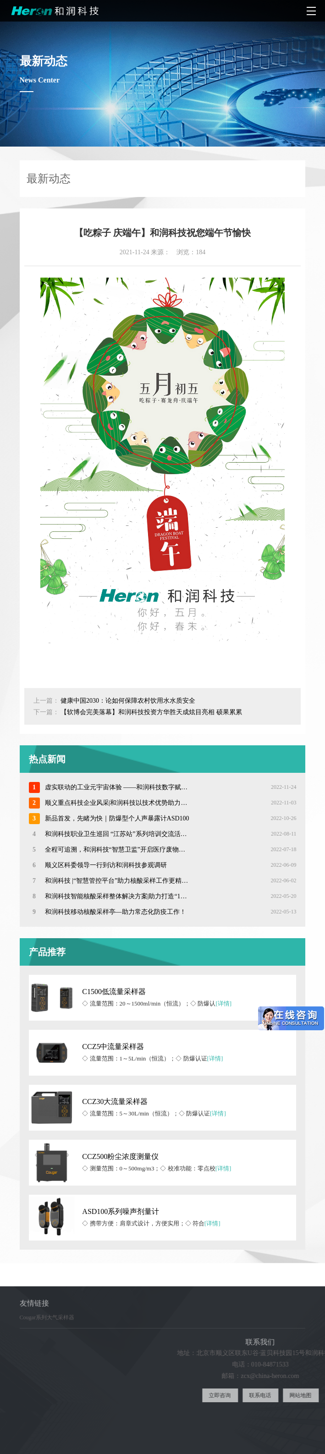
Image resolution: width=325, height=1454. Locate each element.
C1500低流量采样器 (114, 991)
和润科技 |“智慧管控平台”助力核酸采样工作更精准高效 (117, 880)
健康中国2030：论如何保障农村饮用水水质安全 (128, 700)
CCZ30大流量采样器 (115, 1101)
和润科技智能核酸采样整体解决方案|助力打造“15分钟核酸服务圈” (117, 896)
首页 (236, 178)
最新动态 (304, 178)
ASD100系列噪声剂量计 (120, 1211)
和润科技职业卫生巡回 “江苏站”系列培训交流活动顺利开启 (117, 834)
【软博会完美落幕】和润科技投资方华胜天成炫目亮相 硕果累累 (151, 712)
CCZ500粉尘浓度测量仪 (120, 1156)
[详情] (223, 1003)
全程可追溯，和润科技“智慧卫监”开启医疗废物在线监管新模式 (117, 849)
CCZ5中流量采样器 (113, 1046)
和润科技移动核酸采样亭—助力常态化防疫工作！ (115, 911)
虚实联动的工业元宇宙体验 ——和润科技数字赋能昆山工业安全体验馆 (117, 787)
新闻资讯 (263, 178)
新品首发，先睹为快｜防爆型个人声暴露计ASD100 (117, 818)
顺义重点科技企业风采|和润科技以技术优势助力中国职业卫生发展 (117, 802)
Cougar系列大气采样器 (47, 1322)
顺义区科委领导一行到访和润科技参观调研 (106, 865)
